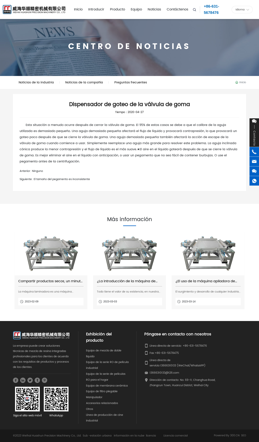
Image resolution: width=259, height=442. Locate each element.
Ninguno (37, 171)
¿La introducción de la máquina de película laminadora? (126, 283)
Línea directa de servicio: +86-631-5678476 (178, 346)
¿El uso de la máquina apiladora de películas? (205, 283)
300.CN (235, 435)
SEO (243, 435)
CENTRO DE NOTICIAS (129, 46)
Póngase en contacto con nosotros (177, 334)
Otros (89, 409)
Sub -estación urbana (97, 435)
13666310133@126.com (164, 373)
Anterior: (25, 171)
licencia (151, 435)
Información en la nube (129, 435)
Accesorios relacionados (102, 403)
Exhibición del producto (99, 337)
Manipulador (94, 397)
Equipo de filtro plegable (102, 391)
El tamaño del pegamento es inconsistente (62, 179)
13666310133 (168, 365)
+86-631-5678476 (211, 9)
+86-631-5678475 (167, 353)
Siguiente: (26, 179)
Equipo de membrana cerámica (107, 385)
